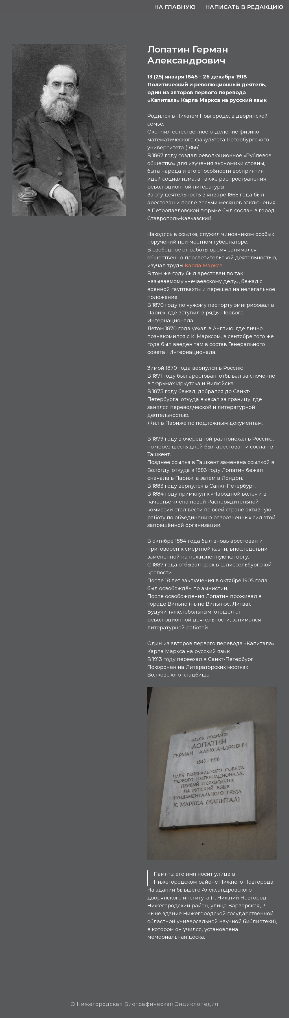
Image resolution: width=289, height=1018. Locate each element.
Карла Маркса (204, 265)
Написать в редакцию (244, 7)
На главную (175, 7)
